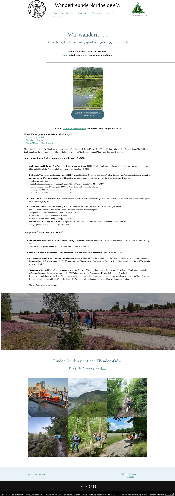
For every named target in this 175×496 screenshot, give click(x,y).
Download (123, 273)
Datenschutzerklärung (36, 474)
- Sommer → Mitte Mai (34, 137)
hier (30, 243)
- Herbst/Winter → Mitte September (39, 143)
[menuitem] (55, 13)
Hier (64, 55)
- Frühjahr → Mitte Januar (35, 140)
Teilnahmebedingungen (74, 128)
